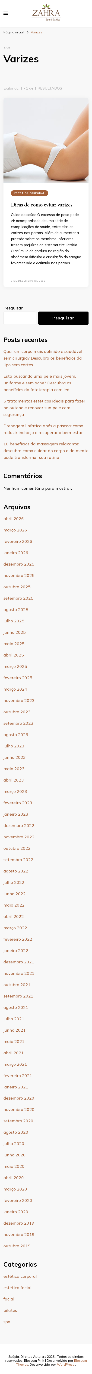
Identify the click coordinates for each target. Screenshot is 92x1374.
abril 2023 (13, 780)
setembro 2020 (18, 1120)
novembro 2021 (19, 973)
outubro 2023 (17, 711)
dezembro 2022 (18, 825)
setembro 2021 (18, 996)
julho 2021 (13, 1018)
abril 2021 (13, 1052)
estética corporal (29, 193)
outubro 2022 (17, 848)
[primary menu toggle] (5, 13)
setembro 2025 (18, 598)
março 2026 (15, 530)
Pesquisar (13, 308)
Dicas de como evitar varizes (41, 204)
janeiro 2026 (15, 552)
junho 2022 (14, 893)
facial (8, 1299)
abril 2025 (13, 655)
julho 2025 (13, 621)
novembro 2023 (19, 700)
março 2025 (15, 666)
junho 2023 (14, 757)
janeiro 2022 (15, 950)
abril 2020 (13, 1177)
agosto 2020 (15, 1132)
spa (6, 1321)
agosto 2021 (15, 1007)
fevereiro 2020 (17, 1200)
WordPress (65, 1364)
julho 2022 (13, 882)
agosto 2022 (15, 871)
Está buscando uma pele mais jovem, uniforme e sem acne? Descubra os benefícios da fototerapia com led (39, 382)
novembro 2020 (19, 1109)
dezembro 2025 (18, 564)
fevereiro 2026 (17, 541)
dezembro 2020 (18, 1098)
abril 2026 (13, 518)
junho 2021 (14, 1030)
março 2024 (15, 689)
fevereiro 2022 (17, 939)
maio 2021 (14, 1041)
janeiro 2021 (15, 1087)
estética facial (17, 1287)
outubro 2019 (17, 1246)
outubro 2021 (17, 984)
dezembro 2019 (18, 1223)
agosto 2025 (15, 609)
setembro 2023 (18, 723)
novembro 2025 (19, 575)
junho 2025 (14, 632)
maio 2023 (14, 768)
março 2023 (15, 791)
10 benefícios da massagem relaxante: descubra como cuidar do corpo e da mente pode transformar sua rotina (46, 450)
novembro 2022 (19, 837)
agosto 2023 (15, 734)
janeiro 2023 (15, 814)
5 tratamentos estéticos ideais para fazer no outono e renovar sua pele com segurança (44, 407)
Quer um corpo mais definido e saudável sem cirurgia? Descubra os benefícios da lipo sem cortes (42, 358)
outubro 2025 (17, 586)
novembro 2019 (19, 1234)
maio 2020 (14, 1166)
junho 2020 (14, 1155)
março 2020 (15, 1189)
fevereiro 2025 (17, 677)
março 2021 (15, 1064)
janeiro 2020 (15, 1211)
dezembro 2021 (18, 962)
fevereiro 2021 (17, 1075)
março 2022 (15, 927)
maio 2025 (14, 643)
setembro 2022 (18, 859)
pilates (10, 1310)
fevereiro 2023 (17, 802)
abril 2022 (13, 916)
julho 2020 (13, 1143)
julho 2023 (13, 746)
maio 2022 (14, 905)
